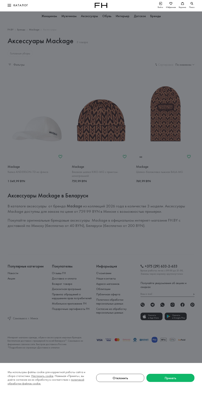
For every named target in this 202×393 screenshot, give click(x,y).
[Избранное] (171, 5)
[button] (18, 5)
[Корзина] (182, 5)
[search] (192, 5)
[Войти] (160, 5)
